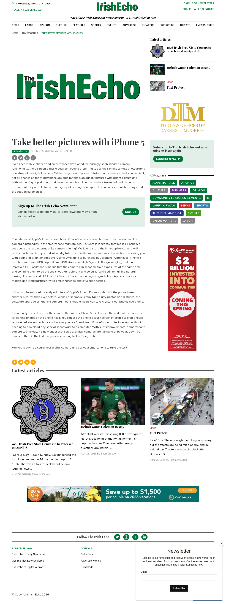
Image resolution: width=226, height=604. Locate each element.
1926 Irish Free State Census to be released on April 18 (189, 49)
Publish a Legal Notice (198, 9)
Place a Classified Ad (27, 10)
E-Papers (148, 25)
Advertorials (30, 33)
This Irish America (167, 213)
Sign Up (130, 212)
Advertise (129, 25)
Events (111, 25)
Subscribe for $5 (168, 158)
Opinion (44, 25)
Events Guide (205, 25)
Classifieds (87, 567)
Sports (96, 25)
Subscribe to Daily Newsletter (29, 554)
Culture (61, 25)
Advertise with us (91, 560)
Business (179, 190)
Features (79, 25)
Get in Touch (88, 554)
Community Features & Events (177, 198)
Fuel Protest (175, 87)
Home (15, 33)
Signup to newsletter (199, 3)
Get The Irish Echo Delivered (28, 560)
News (15, 25)
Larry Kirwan (164, 205)
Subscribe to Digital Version (27, 567)
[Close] (221, 543)
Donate (185, 25)
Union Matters (164, 220)
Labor (29, 25)
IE (208, 198)
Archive (187, 182)
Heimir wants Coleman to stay (188, 68)
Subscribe (167, 25)
